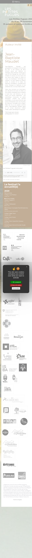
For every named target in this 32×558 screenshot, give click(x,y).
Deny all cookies (16, 285)
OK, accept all (16, 282)
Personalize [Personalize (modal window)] (16, 288)
